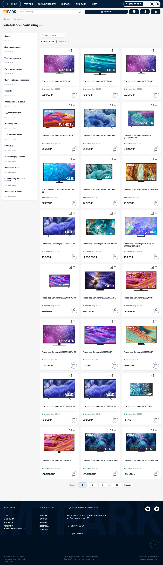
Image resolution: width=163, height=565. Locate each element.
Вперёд (127, 485)
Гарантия (44, 530)
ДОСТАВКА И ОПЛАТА (47, 4)
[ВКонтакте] (156, 509)
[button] (50, 11)
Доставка (44, 526)
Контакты (8, 522)
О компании (9, 519)
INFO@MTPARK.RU (75, 533)
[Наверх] (154, 544)
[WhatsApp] (158, 4)
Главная (43, 515)
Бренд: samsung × (47, 41)
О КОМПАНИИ (81, 4)
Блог (6, 515)
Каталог (7, 19)
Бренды (43, 522)
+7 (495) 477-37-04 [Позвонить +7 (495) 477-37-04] (133, 4)
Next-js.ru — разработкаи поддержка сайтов (148, 558)
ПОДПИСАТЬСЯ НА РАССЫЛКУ (82, 507)
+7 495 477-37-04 (75, 526)
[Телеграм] (152, 4)
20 (117, 485)
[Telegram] (147, 509)
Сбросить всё (62, 41)
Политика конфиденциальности (14, 527)
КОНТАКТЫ (65, 4)
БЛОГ (94, 4)
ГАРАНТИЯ (28, 4)
